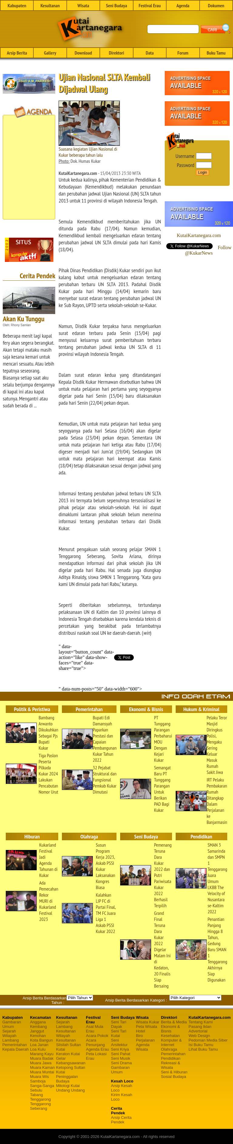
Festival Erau (150, 5)
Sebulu (36, 1090)
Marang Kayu (41, 1054)
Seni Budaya (116, 5)
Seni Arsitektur (119, 1042)
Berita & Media (174, 1022)
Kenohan (38, 1035)
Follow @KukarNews (208, 250)
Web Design (199, 1035)
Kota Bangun (41, 1040)
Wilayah (9, 1035)
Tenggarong (40, 1099)
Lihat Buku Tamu (203, 1049)
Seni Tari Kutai (118, 1033)
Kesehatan (170, 1035)
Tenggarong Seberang (40, 1106)
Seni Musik (120, 1058)
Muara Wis (39, 1076)
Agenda (183, 5)
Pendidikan (170, 1058)
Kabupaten (17, 5)
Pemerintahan (14, 1044)
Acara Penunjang (95, 1042)
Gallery (50, 53)
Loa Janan (39, 1044)
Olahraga (169, 1049)
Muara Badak (41, 1058)
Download (83, 53)
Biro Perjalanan (145, 1037)
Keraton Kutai (68, 1054)
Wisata (83, 5)
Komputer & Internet (171, 1042)
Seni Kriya (120, 1049)
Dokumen (216, 5)
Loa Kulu (38, 1049)
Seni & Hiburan (174, 1072)
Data (150, 53)
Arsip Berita (17, 53)
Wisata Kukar (147, 1022)
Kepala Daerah (15, 1049)
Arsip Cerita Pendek (121, 1119)
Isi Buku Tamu (201, 1044)
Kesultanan (49, 5)
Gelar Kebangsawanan (71, 1060)
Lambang (10, 1040)
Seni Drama (121, 1063)
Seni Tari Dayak (118, 1024)
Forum (182, 53)
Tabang (36, 1094)
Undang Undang (70, 1090)
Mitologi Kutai (68, 1085)
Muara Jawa (41, 1063)
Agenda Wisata (143, 1047)
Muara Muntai (42, 1072)
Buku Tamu (216, 53)
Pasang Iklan (200, 1026)
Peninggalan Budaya (67, 1078)
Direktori (116, 53)
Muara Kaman (42, 1067)
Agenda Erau (97, 1049)
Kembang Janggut (38, 1028)
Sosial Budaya (173, 1076)
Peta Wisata (146, 1026)
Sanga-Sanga (42, 1085)
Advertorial (198, 1031)
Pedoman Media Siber (208, 1040)
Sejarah (9, 1031)
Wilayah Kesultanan (66, 1037)
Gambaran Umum (11, 1024)
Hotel (140, 1031)
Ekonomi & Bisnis (170, 1028)
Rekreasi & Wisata (170, 1065)
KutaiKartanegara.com (199, 235)
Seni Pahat (120, 1054)
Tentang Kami (201, 1022)
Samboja (38, 1081)
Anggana (38, 1022)
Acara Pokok (97, 1035)
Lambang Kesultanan (66, 1028)
